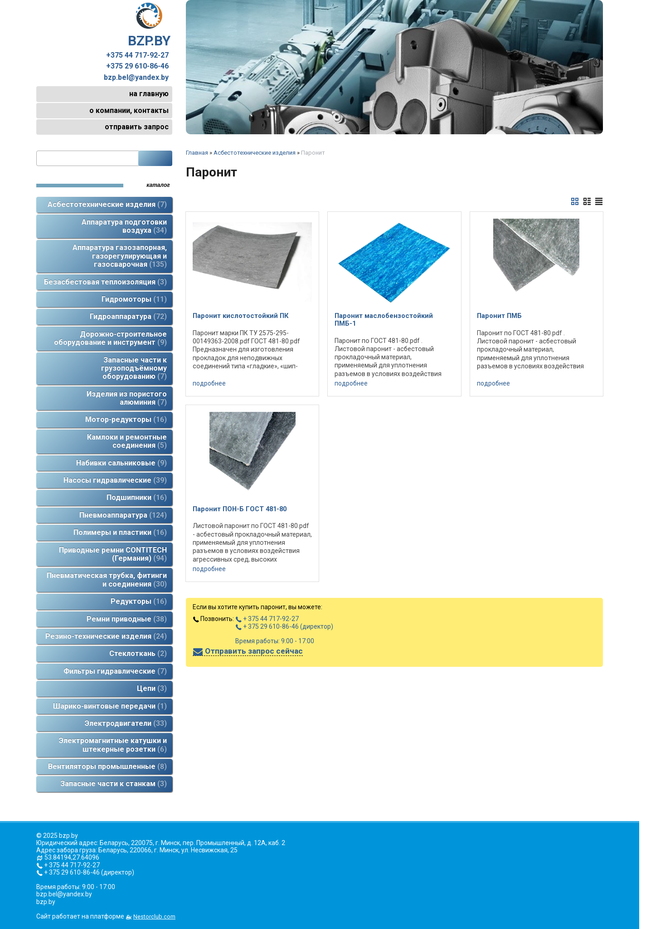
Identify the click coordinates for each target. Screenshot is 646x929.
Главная (197, 152)
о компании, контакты (129, 110)
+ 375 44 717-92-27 (267, 618)
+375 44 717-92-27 (137, 55)
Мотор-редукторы (126, 419)
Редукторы (139, 601)
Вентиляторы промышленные (107, 766)
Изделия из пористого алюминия (127, 398)
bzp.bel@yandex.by (136, 77)
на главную (149, 93)
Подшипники (137, 497)
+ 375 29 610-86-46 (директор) (284, 626)
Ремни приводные (127, 619)
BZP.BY (149, 25)
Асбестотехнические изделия (107, 204)
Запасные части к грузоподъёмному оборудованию (134, 368)
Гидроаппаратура (128, 316)
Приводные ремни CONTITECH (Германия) (113, 554)
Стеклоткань (138, 653)
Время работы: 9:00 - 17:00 (274, 641)
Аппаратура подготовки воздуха (124, 226)
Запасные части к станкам (113, 783)
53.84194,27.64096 (71, 857)
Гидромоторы (134, 299)
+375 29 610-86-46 (137, 66)
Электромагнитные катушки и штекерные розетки (113, 744)
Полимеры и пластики (120, 532)
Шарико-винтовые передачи (110, 706)
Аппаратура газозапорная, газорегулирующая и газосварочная (120, 256)
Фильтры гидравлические (115, 671)
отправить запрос (137, 126)
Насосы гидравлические (115, 480)
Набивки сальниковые (121, 463)
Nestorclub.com (154, 916)
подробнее (209, 383)
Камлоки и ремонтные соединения (127, 441)
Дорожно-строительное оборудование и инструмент (110, 338)
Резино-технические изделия (106, 636)
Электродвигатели (126, 723)
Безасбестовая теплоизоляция (105, 282)
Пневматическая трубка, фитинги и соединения (107, 579)
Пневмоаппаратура (123, 515)
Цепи (152, 688)
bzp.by (45, 901)
